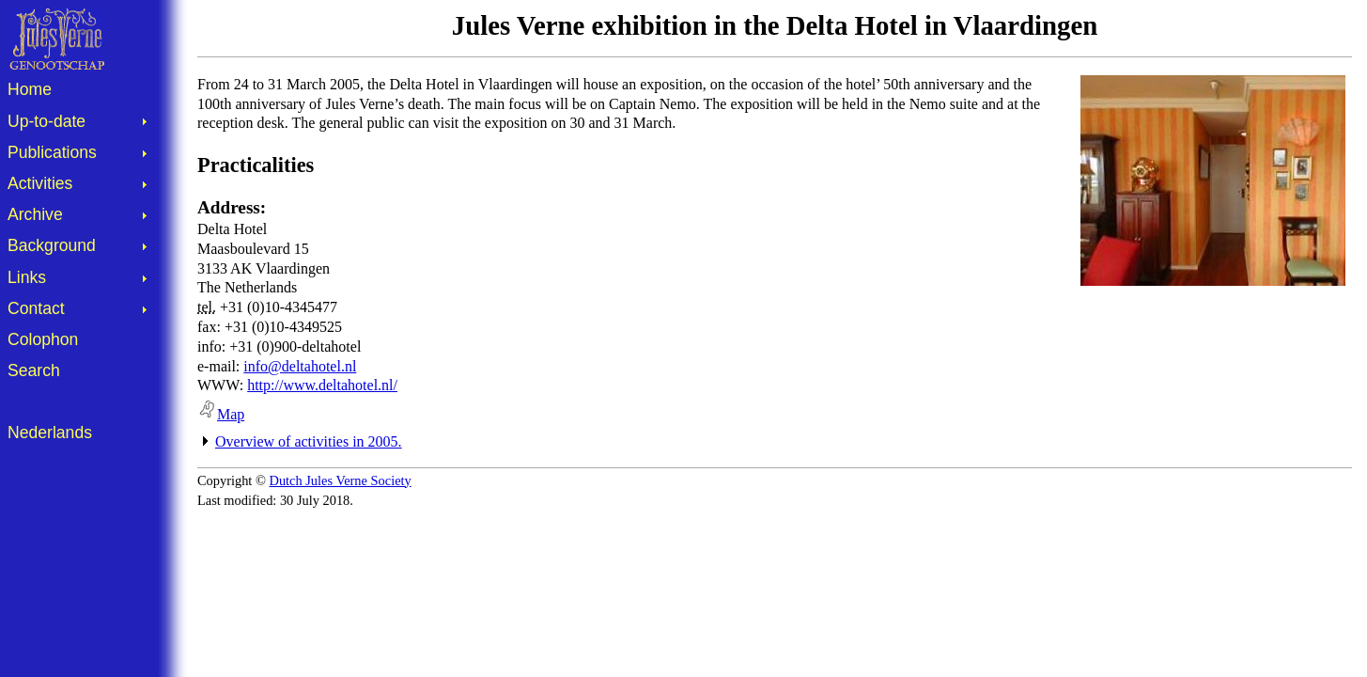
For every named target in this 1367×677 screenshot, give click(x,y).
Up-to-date (46, 121)
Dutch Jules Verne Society (341, 480)
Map (220, 414)
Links (27, 277)
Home (30, 89)
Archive (35, 214)
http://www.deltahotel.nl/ (322, 385)
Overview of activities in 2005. (308, 441)
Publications (52, 152)
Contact (36, 308)
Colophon (43, 339)
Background (52, 245)
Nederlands (50, 432)
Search (34, 370)
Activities (40, 183)
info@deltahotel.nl (299, 366)
